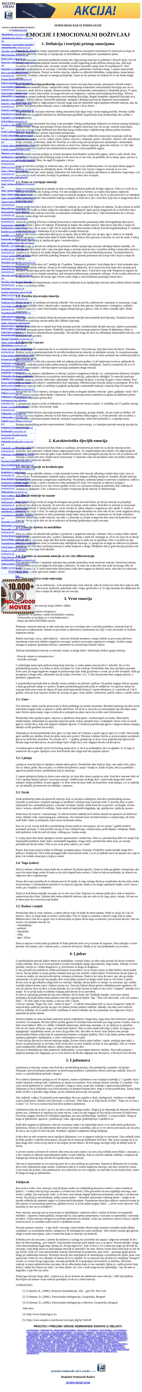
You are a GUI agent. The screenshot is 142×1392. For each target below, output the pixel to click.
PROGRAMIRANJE (34, 1348)
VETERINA (98, 1351)
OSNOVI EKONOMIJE (97, 1342)
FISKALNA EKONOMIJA (75, 1334)
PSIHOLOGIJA (18, 571)
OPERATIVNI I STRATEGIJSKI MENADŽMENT (46, 1342)
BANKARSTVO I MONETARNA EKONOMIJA (58, 1330)
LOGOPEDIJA (62, 1338)
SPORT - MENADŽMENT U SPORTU (83, 1350)
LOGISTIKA (50, 1338)
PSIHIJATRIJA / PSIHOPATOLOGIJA (70, 1348)
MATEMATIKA (121, 1338)
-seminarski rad (14, 34)
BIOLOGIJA (82, 1330)
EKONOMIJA (93, 1330)
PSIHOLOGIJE (20, 30)
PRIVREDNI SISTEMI (82, 1346)
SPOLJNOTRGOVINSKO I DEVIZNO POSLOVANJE (47, 1350)
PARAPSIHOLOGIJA (34, 1344)
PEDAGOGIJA (50, 1344)
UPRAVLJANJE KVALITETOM (55, 1351)
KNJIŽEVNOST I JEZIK (35, 1338)
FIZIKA (89, 1334)
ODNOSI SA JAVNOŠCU (116, 1340)
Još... (18, 576)
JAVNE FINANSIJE (71, 1336)
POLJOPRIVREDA (81, 1344)
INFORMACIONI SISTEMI (116, 1334)
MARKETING (109, 1338)
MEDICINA (30, 1340)
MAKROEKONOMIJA (94, 1338)
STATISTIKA (104, 1350)
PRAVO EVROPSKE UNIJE (44, 1346)
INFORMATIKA (32, 1336)
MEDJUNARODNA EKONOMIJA (49, 1340)
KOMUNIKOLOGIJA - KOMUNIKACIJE (96, 1336)
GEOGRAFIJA (99, 1334)
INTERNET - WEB (47, 1336)
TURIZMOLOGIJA (34, 1351)
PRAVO (29, 1346)
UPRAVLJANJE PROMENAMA (80, 1351)
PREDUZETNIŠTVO (64, 1346)
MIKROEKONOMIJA (85, 1340)
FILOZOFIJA (79, 1333)
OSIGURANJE (112, 1342)
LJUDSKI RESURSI (77, 1338)
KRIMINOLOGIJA (119, 1336)
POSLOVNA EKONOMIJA (100, 1344)
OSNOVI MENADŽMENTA (76, 1342)
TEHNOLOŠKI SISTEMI (120, 1350)
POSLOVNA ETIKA (119, 1344)
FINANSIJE (89, 1333)
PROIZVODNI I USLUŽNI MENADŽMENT (108, 1346)
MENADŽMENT (69, 1340)
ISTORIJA (59, 1336)
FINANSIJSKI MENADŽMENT (53, 1334)
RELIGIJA (108, 1348)
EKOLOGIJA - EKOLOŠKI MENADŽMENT (56, 1333)
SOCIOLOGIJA (119, 1348)
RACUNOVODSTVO (94, 1348)
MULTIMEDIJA (100, 1340)
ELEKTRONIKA (106, 1330)
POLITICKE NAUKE (65, 1344)
